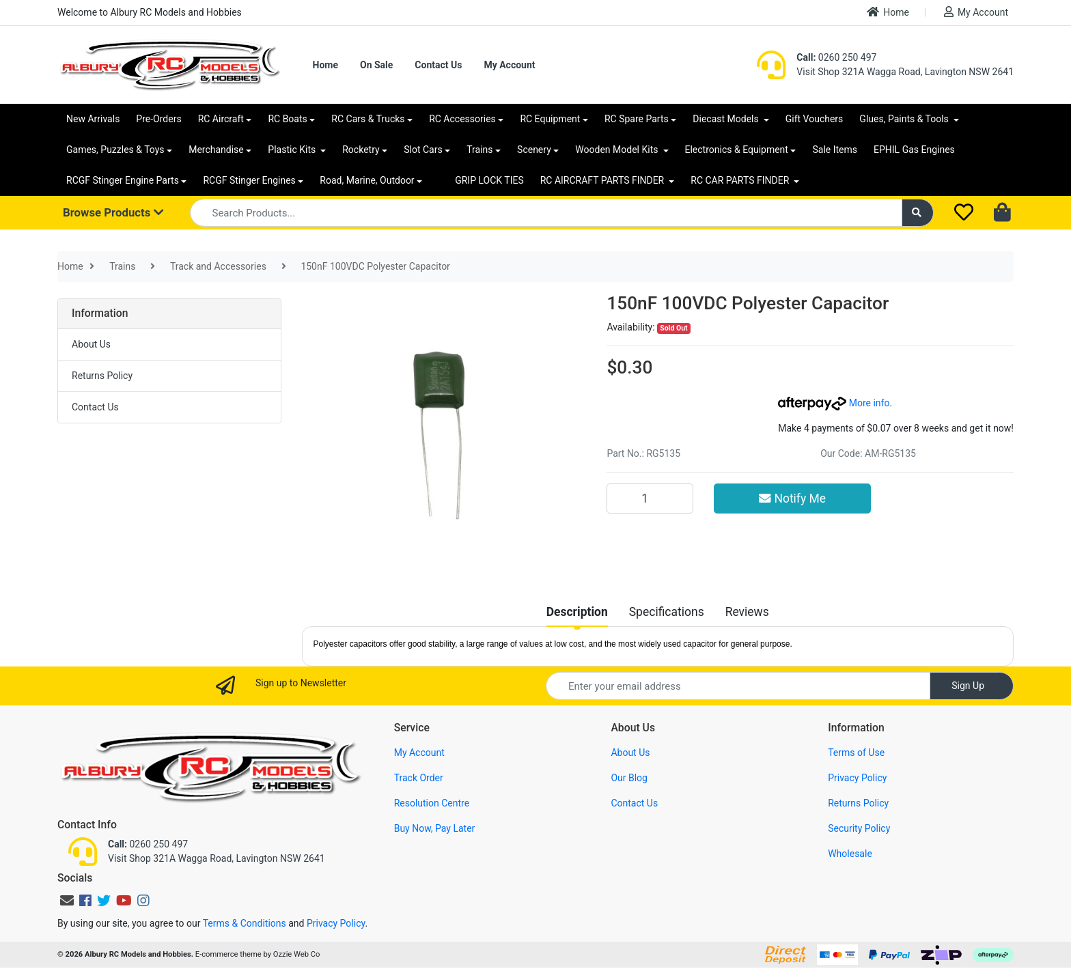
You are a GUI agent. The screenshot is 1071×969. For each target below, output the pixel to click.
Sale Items (834, 149)
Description (577, 612)
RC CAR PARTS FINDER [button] (741, 180)
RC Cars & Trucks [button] (367, 118)
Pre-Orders (158, 118)
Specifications (666, 612)
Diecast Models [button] (727, 118)
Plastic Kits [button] (293, 149)
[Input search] (546, 213)
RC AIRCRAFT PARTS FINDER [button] (603, 180)
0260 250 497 (836, 57)
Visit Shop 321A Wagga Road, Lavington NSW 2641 (905, 71)
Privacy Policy (857, 777)
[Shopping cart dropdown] (1004, 213)
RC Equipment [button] (550, 118)
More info (833, 402)
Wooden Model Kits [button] (617, 149)
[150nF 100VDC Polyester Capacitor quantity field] (650, 498)
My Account (976, 12)
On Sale (376, 64)
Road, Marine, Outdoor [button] (367, 180)
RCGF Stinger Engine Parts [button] (122, 180)
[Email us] (67, 901)
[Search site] (918, 213)
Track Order (418, 777)
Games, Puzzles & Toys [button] (115, 149)
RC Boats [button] (287, 118)
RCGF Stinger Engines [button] (249, 180)
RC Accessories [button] (462, 118)
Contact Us (438, 64)
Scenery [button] (534, 149)
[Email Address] (738, 686)
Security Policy (859, 828)
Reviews (747, 612)
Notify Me (792, 498)
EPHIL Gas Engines (914, 149)
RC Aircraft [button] (221, 118)
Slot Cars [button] (423, 149)
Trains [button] (479, 149)
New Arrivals (93, 118)
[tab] (577, 612)
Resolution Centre (431, 803)
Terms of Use (856, 752)
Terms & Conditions (244, 923)
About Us (91, 344)
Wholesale (850, 853)
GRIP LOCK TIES (489, 180)
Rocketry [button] (360, 149)
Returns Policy (102, 375)
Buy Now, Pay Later (434, 828)
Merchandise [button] (216, 149)
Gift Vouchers (814, 118)
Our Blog (629, 777)
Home (888, 12)
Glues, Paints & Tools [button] (905, 118)
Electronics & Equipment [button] (736, 149)
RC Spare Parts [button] (636, 118)
